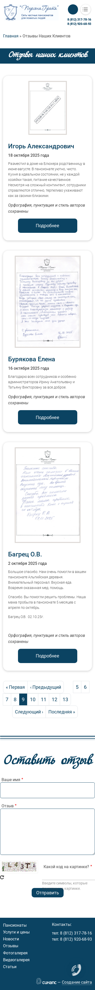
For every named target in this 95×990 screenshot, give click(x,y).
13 (66, 699)
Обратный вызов (73, 9)
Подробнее (47, 225)
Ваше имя (11, 779)
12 (55, 699)
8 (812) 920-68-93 (79, 24)
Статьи (9, 966)
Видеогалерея (16, 959)
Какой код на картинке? (66, 866)
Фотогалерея (15, 953)
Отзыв (8, 806)
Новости (11, 939)
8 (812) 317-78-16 (79, 19)
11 (45, 699)
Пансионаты (15, 925)
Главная (10, 36)
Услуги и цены (16, 932)
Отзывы (10, 945)
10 (34, 699)
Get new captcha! (2, 877)
